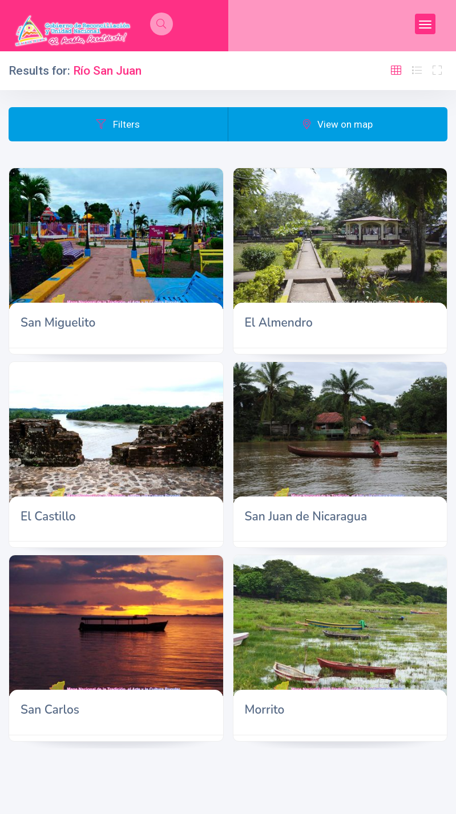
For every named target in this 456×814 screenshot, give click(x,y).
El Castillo (48, 516)
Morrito (265, 710)
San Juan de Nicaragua (306, 516)
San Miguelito (58, 323)
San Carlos (50, 710)
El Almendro (279, 323)
